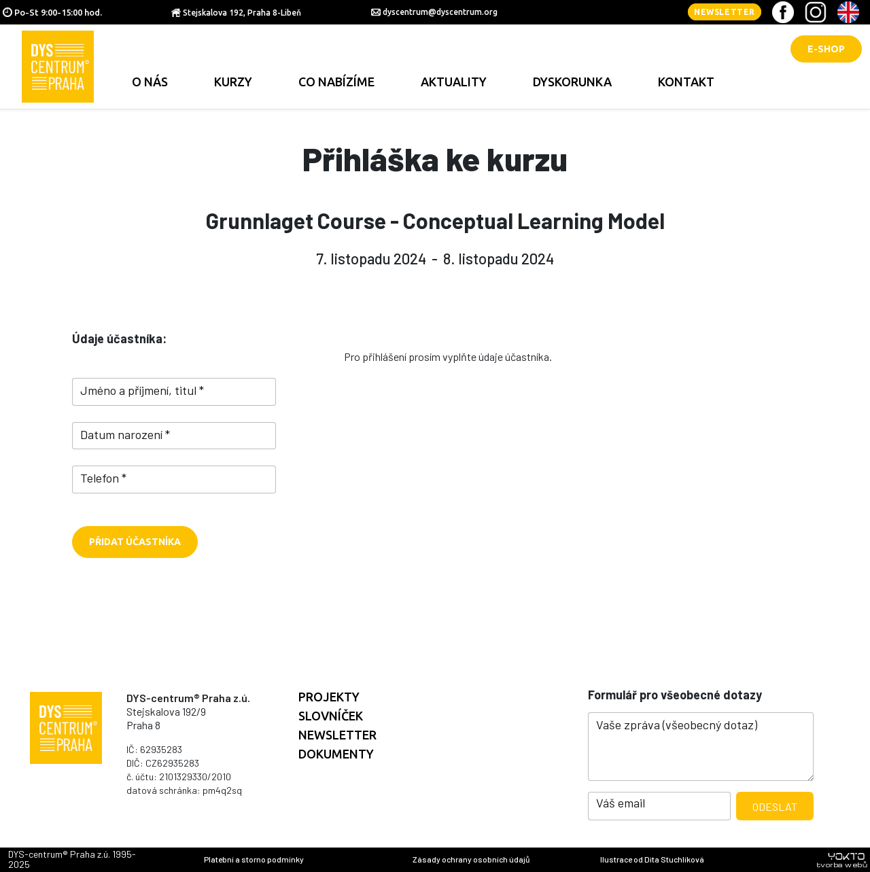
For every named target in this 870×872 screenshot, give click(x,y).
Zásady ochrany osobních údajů (471, 859)
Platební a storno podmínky (254, 859)
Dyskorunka (572, 81)
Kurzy (233, 81)
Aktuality (454, 81)
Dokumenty (336, 754)
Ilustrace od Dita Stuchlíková (652, 859)
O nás (150, 81)
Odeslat (774, 806)
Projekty (329, 696)
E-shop (826, 48)
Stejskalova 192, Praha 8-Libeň (242, 12)
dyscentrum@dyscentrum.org (440, 11)
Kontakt (686, 81)
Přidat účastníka (135, 541)
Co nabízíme (336, 81)
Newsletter (724, 11)
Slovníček (330, 715)
